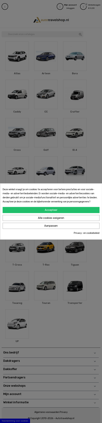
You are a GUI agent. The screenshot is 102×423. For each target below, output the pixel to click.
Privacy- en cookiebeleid (86, 233)
